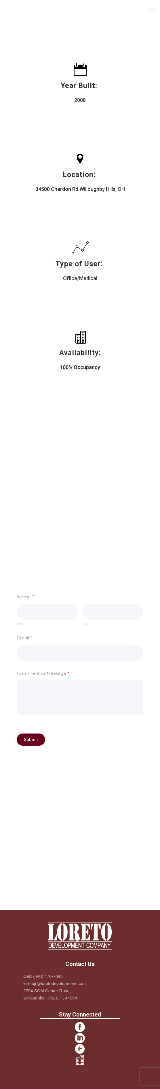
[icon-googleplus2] (80, 1049)
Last (86, 624)
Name (25, 597)
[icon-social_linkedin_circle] (80, 1038)
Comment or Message (43, 673)
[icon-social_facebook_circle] (80, 1027)
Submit (31, 739)
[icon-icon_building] (80, 1060)
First (20, 624)
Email (24, 638)
